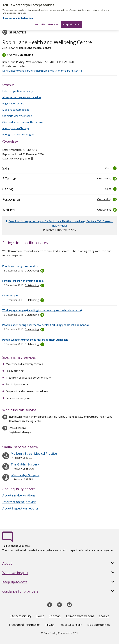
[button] (59, 54)
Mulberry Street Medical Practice (34, 453)
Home (40, 616)
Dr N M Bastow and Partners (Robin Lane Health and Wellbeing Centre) (42, 70)
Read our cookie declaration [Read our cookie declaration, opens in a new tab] (18, 13)
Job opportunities (98, 624)
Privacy (50, 624)
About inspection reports (20, 508)
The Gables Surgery (25, 464)
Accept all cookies (71, 20)
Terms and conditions (80, 616)
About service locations (18, 495)
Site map (55, 616)
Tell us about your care (16, 546)
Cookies (104, 616)
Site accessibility (20, 616)
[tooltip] (32, 158)
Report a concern (71, 624)
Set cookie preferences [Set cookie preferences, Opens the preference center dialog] (46, 20)
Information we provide (19, 502)
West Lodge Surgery (25, 475)
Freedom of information (24, 624)
